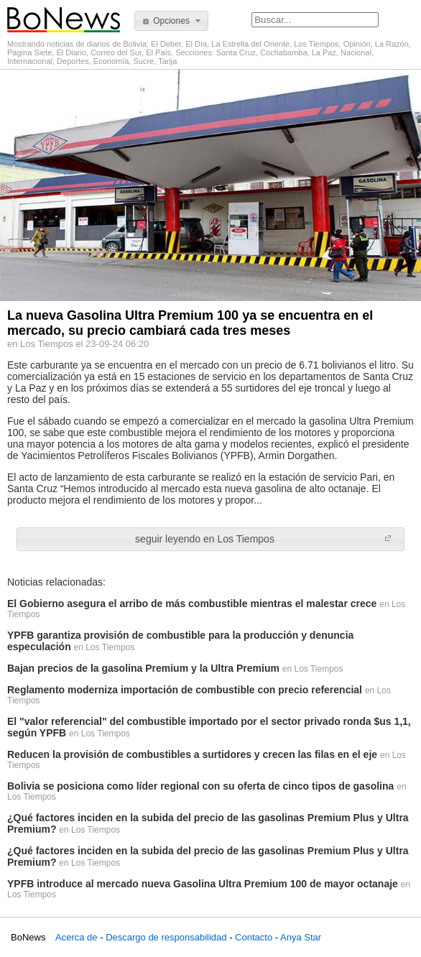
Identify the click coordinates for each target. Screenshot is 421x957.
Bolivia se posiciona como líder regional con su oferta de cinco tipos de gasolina (200, 786)
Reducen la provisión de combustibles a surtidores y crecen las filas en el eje (192, 754)
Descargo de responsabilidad (166, 937)
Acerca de (76, 937)
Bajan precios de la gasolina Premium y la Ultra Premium (143, 668)
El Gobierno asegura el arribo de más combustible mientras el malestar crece (191, 603)
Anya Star (300, 937)
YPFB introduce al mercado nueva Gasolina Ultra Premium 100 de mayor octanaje (202, 883)
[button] (171, 21)
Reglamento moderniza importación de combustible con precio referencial (184, 689)
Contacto (253, 937)
